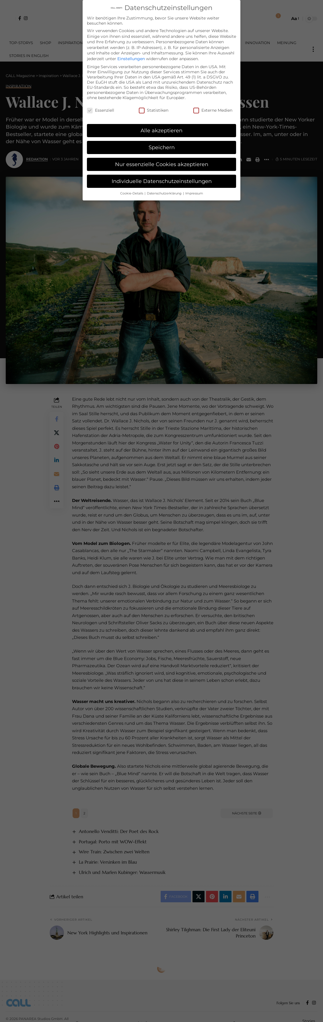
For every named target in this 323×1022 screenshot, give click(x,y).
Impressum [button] (194, 193)
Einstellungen (131, 58)
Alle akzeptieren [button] (161, 130)
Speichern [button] (162, 147)
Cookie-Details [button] (132, 193)
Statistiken (153, 110)
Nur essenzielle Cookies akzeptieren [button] (161, 164)
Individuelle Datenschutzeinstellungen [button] (162, 181)
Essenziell (100, 110)
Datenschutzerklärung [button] (164, 193)
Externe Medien (212, 110)
